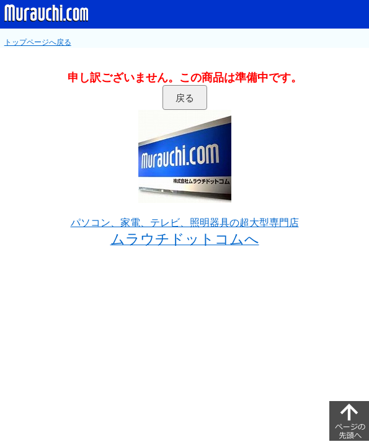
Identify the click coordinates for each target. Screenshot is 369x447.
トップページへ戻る (37, 42)
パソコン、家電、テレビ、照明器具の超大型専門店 (185, 222)
